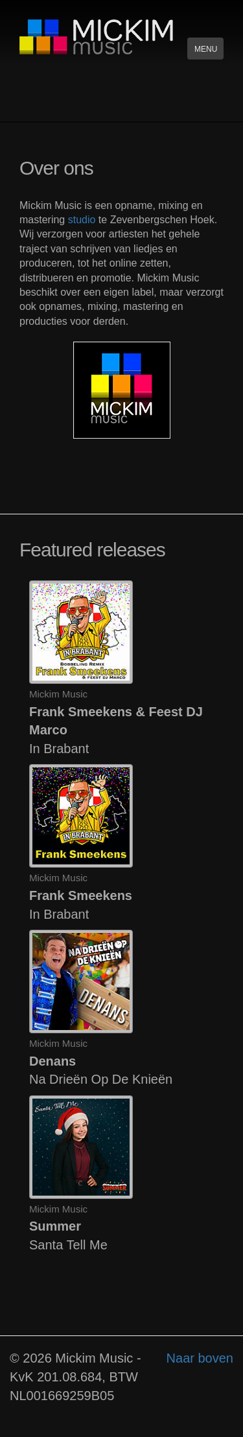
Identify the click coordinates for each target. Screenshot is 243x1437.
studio (82, 219)
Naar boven (200, 1358)
